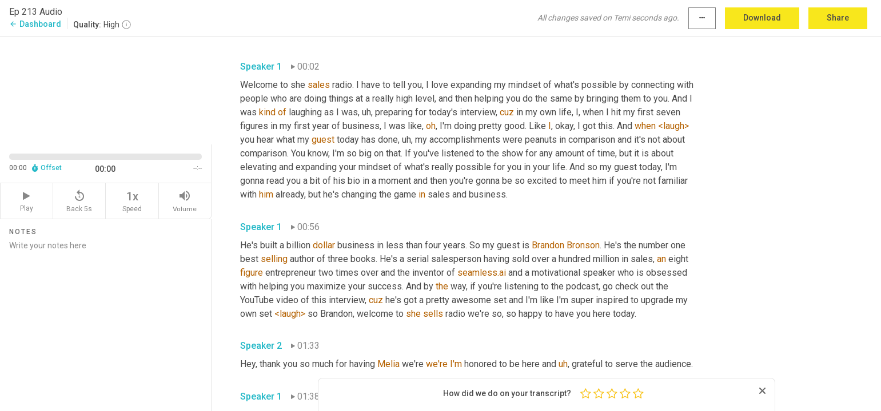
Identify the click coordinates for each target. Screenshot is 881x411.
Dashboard (35, 24)
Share (838, 17)
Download (762, 17)
